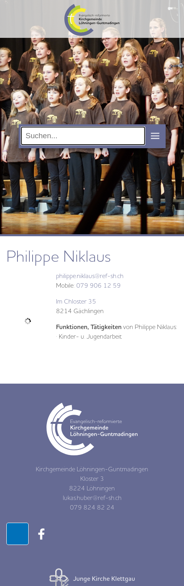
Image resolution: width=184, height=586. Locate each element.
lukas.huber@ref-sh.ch (92, 498)
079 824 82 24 (92, 507)
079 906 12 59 (98, 285)
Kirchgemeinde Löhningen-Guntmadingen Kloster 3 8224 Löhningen (92, 479)
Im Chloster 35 (76, 301)
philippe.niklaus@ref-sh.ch (90, 276)
